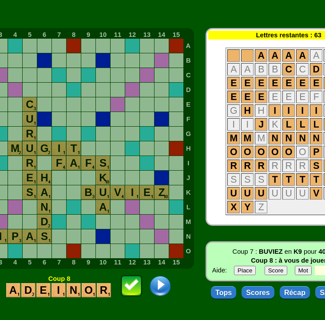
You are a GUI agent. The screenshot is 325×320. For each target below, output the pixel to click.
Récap (294, 292)
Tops (223, 292)
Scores (258, 292)
